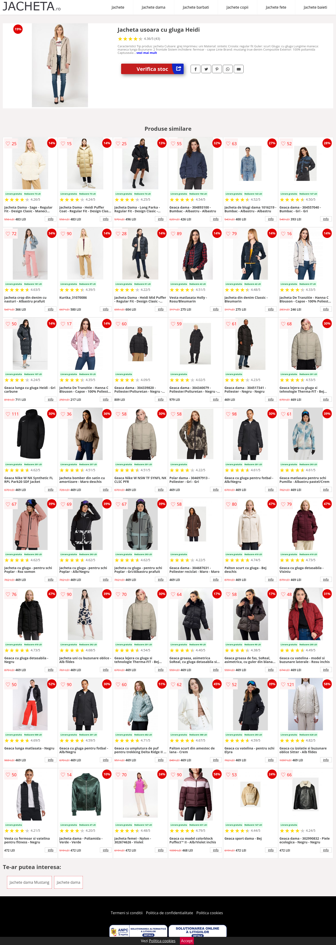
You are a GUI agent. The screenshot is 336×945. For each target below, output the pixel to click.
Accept (187, 940)
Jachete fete (276, 7)
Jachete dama (153, 7)
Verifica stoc (160, 69)
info (50, 219)
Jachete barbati (196, 7)
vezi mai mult (146, 53)
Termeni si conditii (127, 912)
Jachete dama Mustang (29, 882)
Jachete (118, 7)
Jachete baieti (315, 7)
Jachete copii (237, 7)
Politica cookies (209, 912)
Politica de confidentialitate (169, 912)
